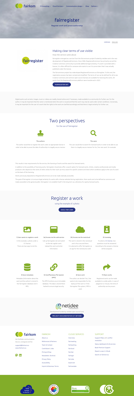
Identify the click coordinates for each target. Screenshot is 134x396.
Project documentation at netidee (67, 316)
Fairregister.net (61, 84)
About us (45, 338)
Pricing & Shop (46, 352)
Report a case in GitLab (102, 351)
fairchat (70, 352)
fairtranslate (72, 366)
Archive (52, 355)
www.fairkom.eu (20, 348)
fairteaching (72, 345)
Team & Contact (47, 345)
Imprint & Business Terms (50, 366)
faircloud (71, 348)
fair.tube (71, 359)
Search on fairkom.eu (102, 355)
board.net (71, 363)
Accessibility (46, 363)
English (115, 42)
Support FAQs (99, 338)
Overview (71, 338)
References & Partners (49, 341)
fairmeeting (72, 341)
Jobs (52, 348)
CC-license (108, 241)
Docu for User (67, 210)
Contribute (45, 348)
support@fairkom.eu (22, 345)
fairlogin (71, 355)
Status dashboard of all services (105, 344)
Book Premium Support (102, 347)
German (107, 42)
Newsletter (45, 355)
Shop (87, 6)
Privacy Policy (46, 359)
